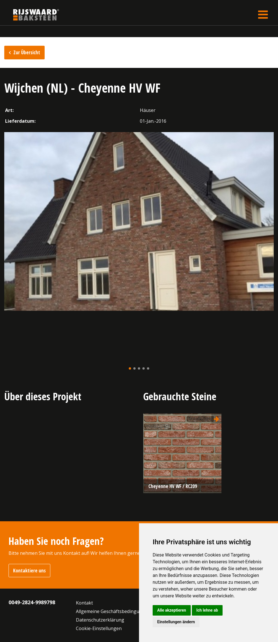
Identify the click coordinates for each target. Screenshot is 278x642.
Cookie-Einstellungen (99, 628)
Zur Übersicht (26, 52)
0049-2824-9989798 (32, 602)
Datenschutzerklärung (100, 620)
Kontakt (84, 603)
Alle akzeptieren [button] (171, 610)
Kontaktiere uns (29, 570)
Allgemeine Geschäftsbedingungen (113, 611)
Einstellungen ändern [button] (176, 622)
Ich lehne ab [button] (207, 610)
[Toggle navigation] (262, 15)
